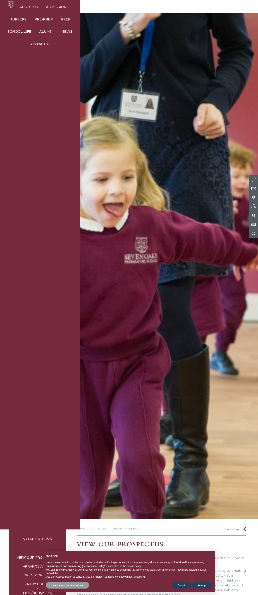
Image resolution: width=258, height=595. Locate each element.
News (207, 7)
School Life (160, 7)
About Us (31, 7)
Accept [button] (202, 585)
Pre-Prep (113, 7)
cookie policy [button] (134, 566)
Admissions (60, 7)
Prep (135, 7)
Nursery (87, 7)
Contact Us (232, 7)
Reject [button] (181, 585)
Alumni (187, 7)
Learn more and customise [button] (67, 585)
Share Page (232, 529)
